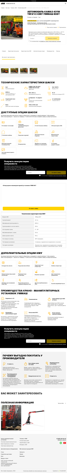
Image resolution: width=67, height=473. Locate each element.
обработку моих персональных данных (50, 41)
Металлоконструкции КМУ (26, 449)
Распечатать (62, 27)
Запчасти (22, 452)
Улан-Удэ (7, 7)
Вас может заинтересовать (8, 57)
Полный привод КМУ (22, 7)
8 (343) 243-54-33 (10, 3)
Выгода (58, 51)
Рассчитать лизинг (51, 27)
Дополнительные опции (39, 51)
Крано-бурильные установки (7, 443)
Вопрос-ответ (4, 458)
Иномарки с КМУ (23, 444)
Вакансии (22, 456)
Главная (2, 7)
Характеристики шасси (13, 51)
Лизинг (21, 454)
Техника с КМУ (14, 7)
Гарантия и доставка (6, 454)
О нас (2, 452)
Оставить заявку (33, 208)
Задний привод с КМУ (25, 442)
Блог (2, 456)
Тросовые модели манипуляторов (8, 441)
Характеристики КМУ (26, 51)
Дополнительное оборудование (9, 449)
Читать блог (62, 403)
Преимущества (50, 51)
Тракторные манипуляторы (7, 445)
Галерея (4, 51)
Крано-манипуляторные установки (7, 439)
